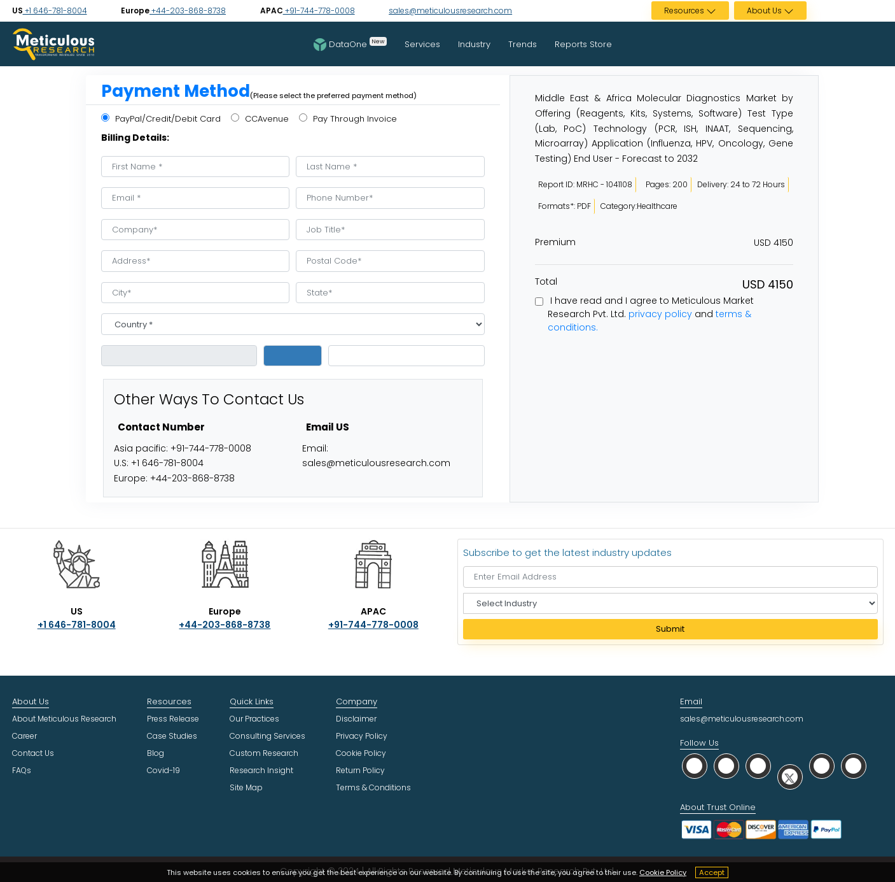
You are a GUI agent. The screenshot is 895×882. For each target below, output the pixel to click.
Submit (670, 629)
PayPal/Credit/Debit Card (161, 119)
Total (546, 281)
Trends (522, 44)
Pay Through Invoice (348, 119)
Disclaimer (356, 718)
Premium (555, 242)
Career (24, 735)
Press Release (173, 718)
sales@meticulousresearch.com (450, 10)
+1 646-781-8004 (55, 10)
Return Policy (360, 770)
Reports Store (583, 44)
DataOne (350, 44)
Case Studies (172, 735)
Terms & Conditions (373, 787)
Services (422, 44)
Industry (474, 44)
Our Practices (254, 718)
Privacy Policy (361, 735)
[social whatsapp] (695, 766)
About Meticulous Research (64, 718)
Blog (155, 753)
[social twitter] (790, 777)
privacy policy (660, 314)
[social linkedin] (758, 766)
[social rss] (854, 766)
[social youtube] (822, 766)
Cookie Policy (662, 872)
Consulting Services (267, 735)
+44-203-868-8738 (187, 10)
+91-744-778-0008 (319, 10)
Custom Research (264, 753)
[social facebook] (726, 766)
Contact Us (33, 753)
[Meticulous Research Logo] (53, 43)
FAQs (21, 770)
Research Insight (261, 770)
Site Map (246, 787)
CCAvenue (260, 119)
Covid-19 (163, 770)
